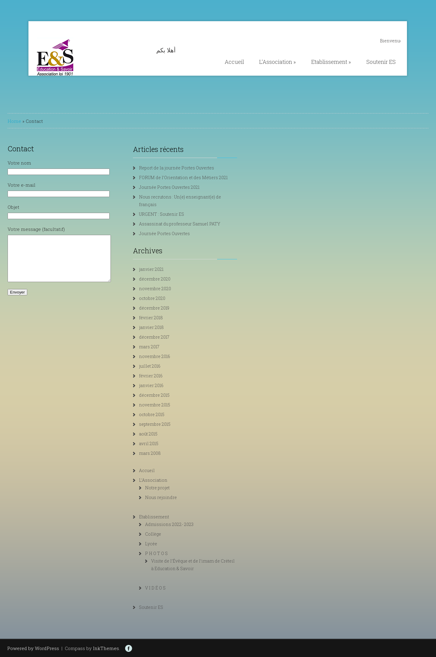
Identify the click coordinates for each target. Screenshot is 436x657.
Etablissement (331, 61)
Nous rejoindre (173, 497)
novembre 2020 (167, 288)
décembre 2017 (166, 337)
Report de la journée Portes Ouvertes (188, 168)
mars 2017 (161, 347)
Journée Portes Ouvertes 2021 (181, 187)
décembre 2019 (166, 308)
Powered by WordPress (33, 648)
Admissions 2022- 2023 (181, 524)
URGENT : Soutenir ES (173, 214)
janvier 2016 (163, 385)
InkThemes (106, 648)
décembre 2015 (166, 395)
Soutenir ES (381, 61)
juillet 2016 (162, 366)
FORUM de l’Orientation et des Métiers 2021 (195, 177)
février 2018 (163, 317)
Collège (165, 534)
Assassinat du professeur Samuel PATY (191, 224)
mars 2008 (162, 453)
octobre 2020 (164, 298)
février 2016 (163, 376)
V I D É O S (167, 588)
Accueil (234, 61)
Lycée (163, 544)
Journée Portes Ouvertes (176, 233)
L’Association (277, 61)
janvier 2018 (163, 327)
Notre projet (169, 488)
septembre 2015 (167, 424)
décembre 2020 (167, 279)
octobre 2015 (164, 414)
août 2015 (160, 434)
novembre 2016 (166, 356)
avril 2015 (160, 443)
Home (14, 121)
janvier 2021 (163, 269)
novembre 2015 (166, 405)
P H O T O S (168, 553)
